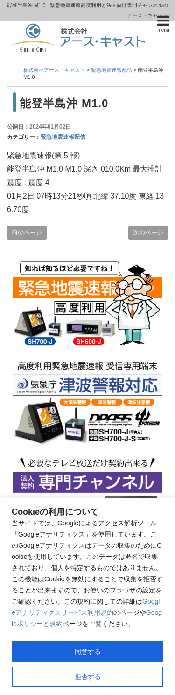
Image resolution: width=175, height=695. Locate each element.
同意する (88, 651)
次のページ (148, 232)
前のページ (27, 232)
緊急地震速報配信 (63, 137)
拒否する (88, 677)
